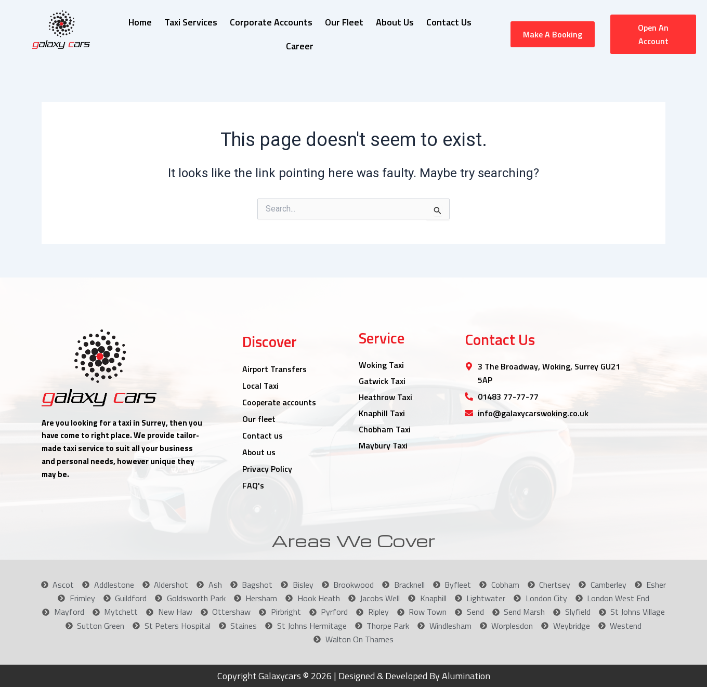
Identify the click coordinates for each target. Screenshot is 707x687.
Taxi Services (190, 22)
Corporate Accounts (271, 22)
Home (140, 22)
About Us (395, 22)
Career (299, 46)
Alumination (465, 676)
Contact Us (449, 22)
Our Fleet (344, 22)
